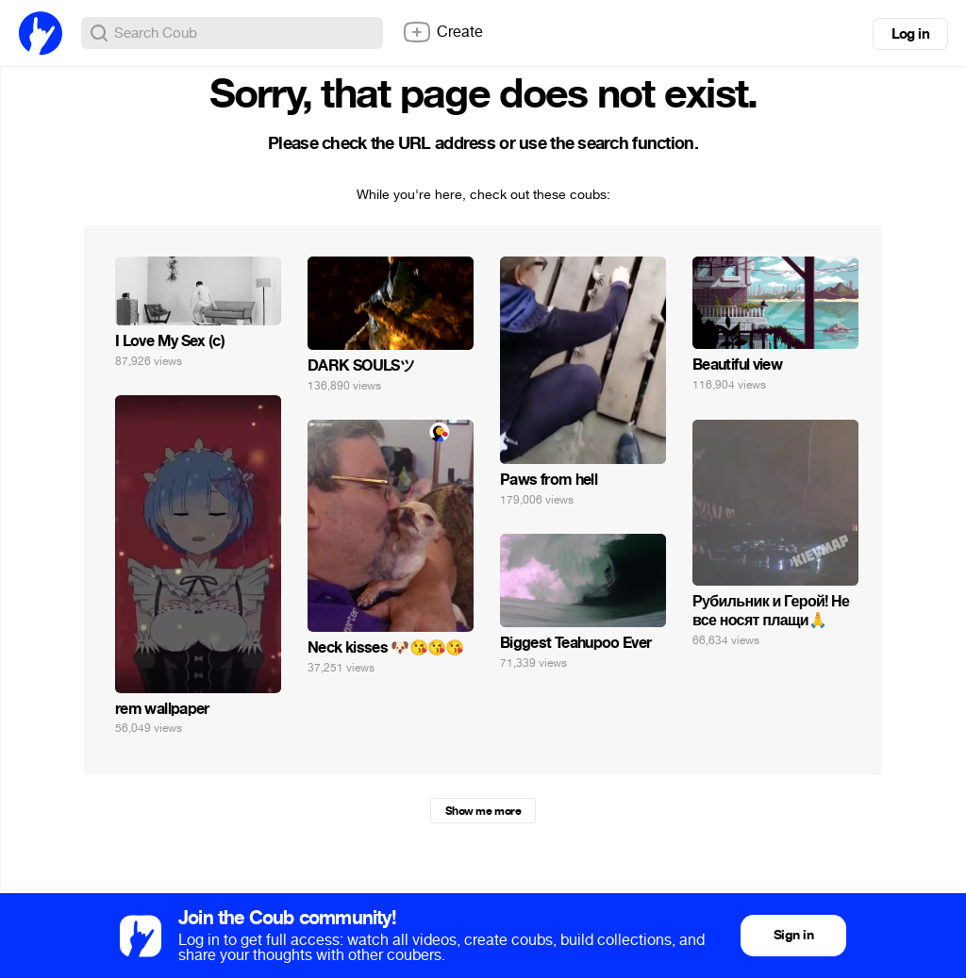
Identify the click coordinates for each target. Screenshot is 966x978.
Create (442, 32)
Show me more (483, 811)
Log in (910, 34)
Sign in (793, 935)
